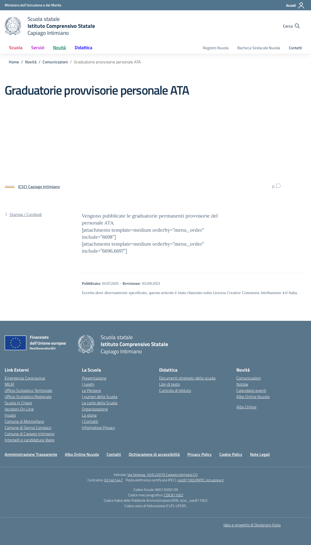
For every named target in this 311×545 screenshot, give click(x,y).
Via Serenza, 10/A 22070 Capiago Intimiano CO (162, 474)
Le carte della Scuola (99, 403)
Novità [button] (59, 47)
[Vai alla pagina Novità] (31, 62)
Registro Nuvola (216, 48)
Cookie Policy (230, 454)
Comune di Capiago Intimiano (29, 434)
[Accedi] (295, 5)
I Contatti (90, 421)
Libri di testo (169, 384)
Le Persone (91, 390)
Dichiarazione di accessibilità (154, 454)
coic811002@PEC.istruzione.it (201, 480)
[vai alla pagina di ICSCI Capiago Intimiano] (39, 186)
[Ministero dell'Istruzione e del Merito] (33, 5)
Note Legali (260, 454)
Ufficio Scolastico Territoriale (28, 390)
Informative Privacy (98, 427)
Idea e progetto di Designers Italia (252, 525)
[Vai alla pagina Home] (14, 62)
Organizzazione (95, 409)
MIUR (9, 384)
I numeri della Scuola (99, 396)
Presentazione (94, 378)
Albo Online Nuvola (253, 396)
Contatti (295, 48)
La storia (89, 415)
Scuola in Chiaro (18, 403)
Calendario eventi (251, 390)
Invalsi (10, 415)
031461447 (113, 480)
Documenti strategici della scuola (187, 378)
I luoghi (88, 384)
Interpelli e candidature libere (29, 440)
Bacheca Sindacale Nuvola (258, 48)
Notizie (242, 384)
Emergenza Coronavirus (25, 378)
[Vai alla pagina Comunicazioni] (55, 62)
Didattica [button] (83, 47)
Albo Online (246, 407)
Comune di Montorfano (24, 421)
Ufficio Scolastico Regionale (28, 396)
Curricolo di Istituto (175, 390)
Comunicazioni (248, 378)
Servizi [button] (37, 47)
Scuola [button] (15, 47)
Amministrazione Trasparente (31, 454)
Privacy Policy (199, 454)
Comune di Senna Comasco (28, 427)
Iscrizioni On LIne (19, 409)
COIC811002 (173, 495)
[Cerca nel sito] (291, 26)
